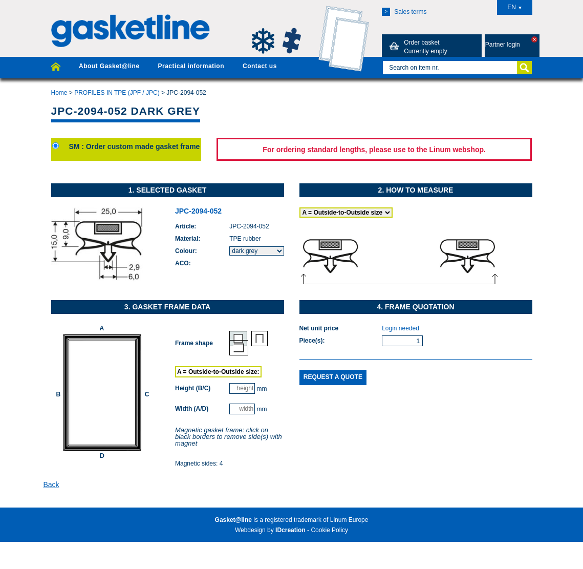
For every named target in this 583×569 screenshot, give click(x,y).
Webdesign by (270, 530)
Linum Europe (349, 519)
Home (59, 92)
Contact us (260, 66)
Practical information (191, 66)
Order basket (416, 46)
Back (51, 484)
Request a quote (333, 377)
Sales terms (404, 12)
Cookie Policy (329, 530)
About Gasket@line (109, 66)
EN (514, 7)
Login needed (400, 328)
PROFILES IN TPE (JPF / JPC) (116, 92)
